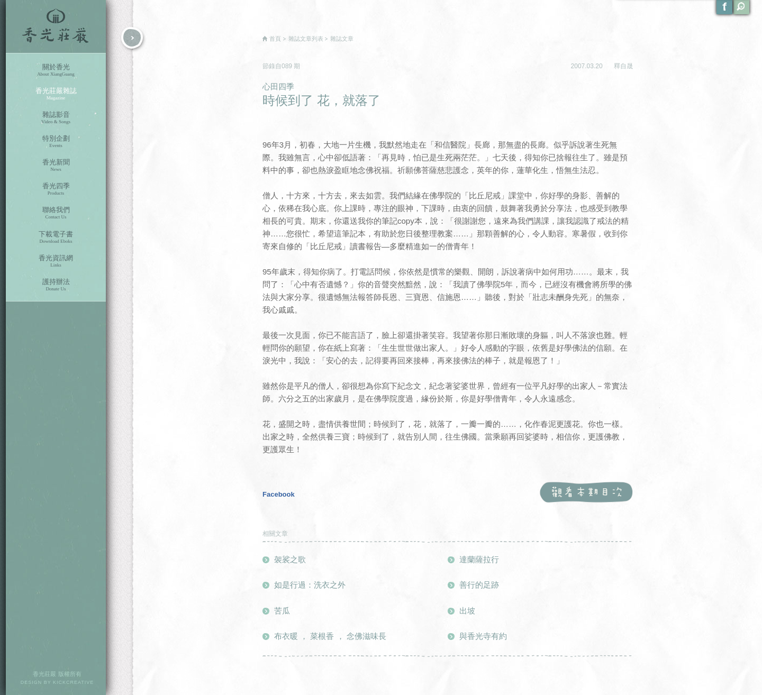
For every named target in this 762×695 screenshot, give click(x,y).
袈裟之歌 (290, 559)
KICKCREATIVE (73, 682)
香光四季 (56, 189)
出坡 (467, 610)
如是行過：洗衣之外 (310, 584)
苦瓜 (282, 610)
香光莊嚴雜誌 (56, 94)
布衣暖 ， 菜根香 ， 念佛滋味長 (330, 636)
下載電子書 (56, 237)
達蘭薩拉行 (479, 559)
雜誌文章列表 (305, 38)
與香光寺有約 (483, 636)
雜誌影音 (56, 118)
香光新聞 (56, 165)
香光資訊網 (56, 261)
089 (288, 66)
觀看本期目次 (586, 493)
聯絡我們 (56, 213)
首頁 (275, 38)
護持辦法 (56, 285)
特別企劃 (56, 141)
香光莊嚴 (56, 26)
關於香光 (56, 70)
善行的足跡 (479, 584)
